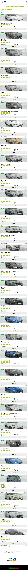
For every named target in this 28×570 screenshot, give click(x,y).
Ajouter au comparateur (4, 48)
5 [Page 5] (15, 546)
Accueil (14, 562)
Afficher (2, 12)
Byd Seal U (14, 6)
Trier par (2, 10)
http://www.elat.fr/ (11, 552)
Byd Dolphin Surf (19, 6)
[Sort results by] (7, 10)
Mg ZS (22, 6)
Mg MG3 (7, 6)
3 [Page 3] (12, 546)
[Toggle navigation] (27, 2)
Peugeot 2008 (10, 6)
